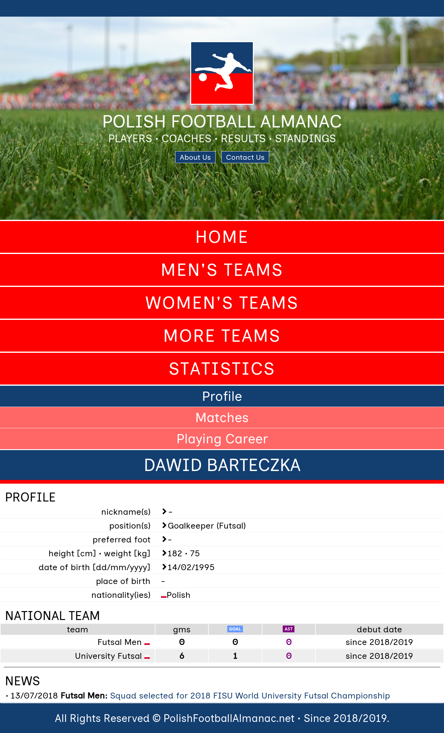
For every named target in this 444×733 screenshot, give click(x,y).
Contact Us (245, 157)
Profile (222, 396)
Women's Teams (222, 302)
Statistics (222, 368)
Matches (222, 417)
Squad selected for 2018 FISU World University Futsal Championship (250, 695)
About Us (195, 157)
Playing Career (222, 439)
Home (222, 237)
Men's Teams (222, 270)
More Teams (222, 335)
